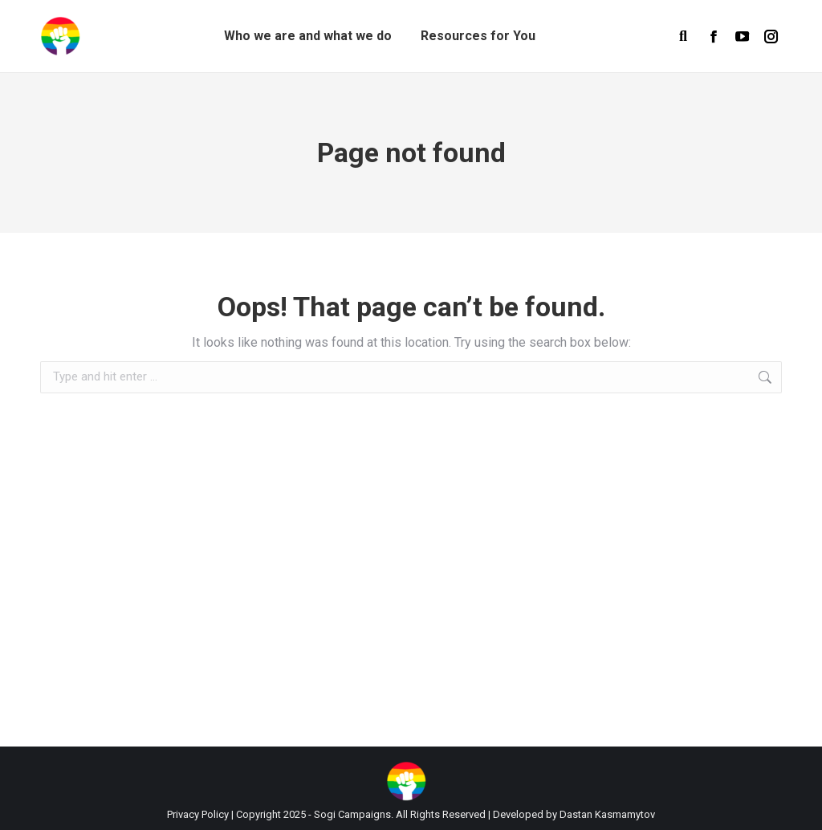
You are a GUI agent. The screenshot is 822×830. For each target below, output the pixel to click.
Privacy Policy (198, 814)
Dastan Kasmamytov (607, 814)
